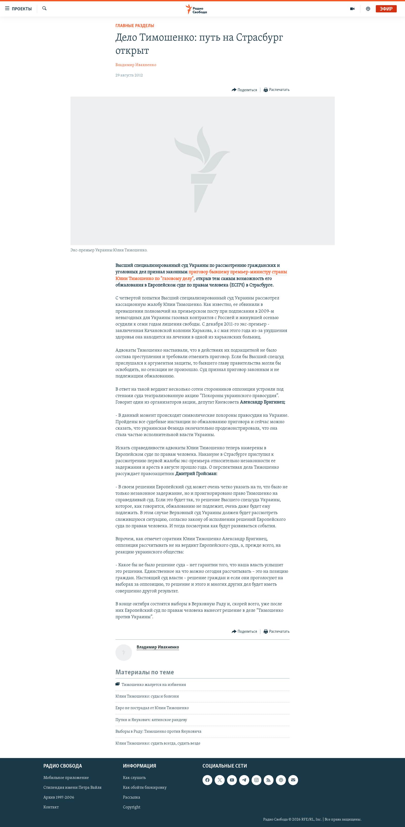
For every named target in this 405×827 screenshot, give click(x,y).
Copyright (131, 807)
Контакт (51, 807)
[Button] (244, 90)
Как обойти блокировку (145, 788)
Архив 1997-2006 (58, 797)
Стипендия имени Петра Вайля (72, 788)
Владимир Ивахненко (135, 65)
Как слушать (134, 778)
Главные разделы (134, 26)
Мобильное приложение (66, 778)
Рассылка (131, 797)
